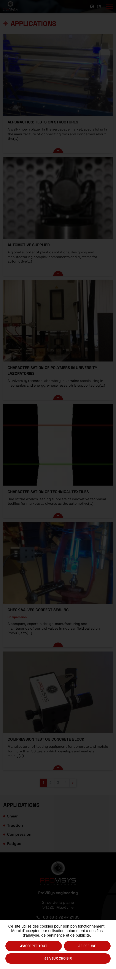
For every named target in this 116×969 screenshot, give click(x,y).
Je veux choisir (58, 958)
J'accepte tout (33, 946)
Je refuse (87, 946)
